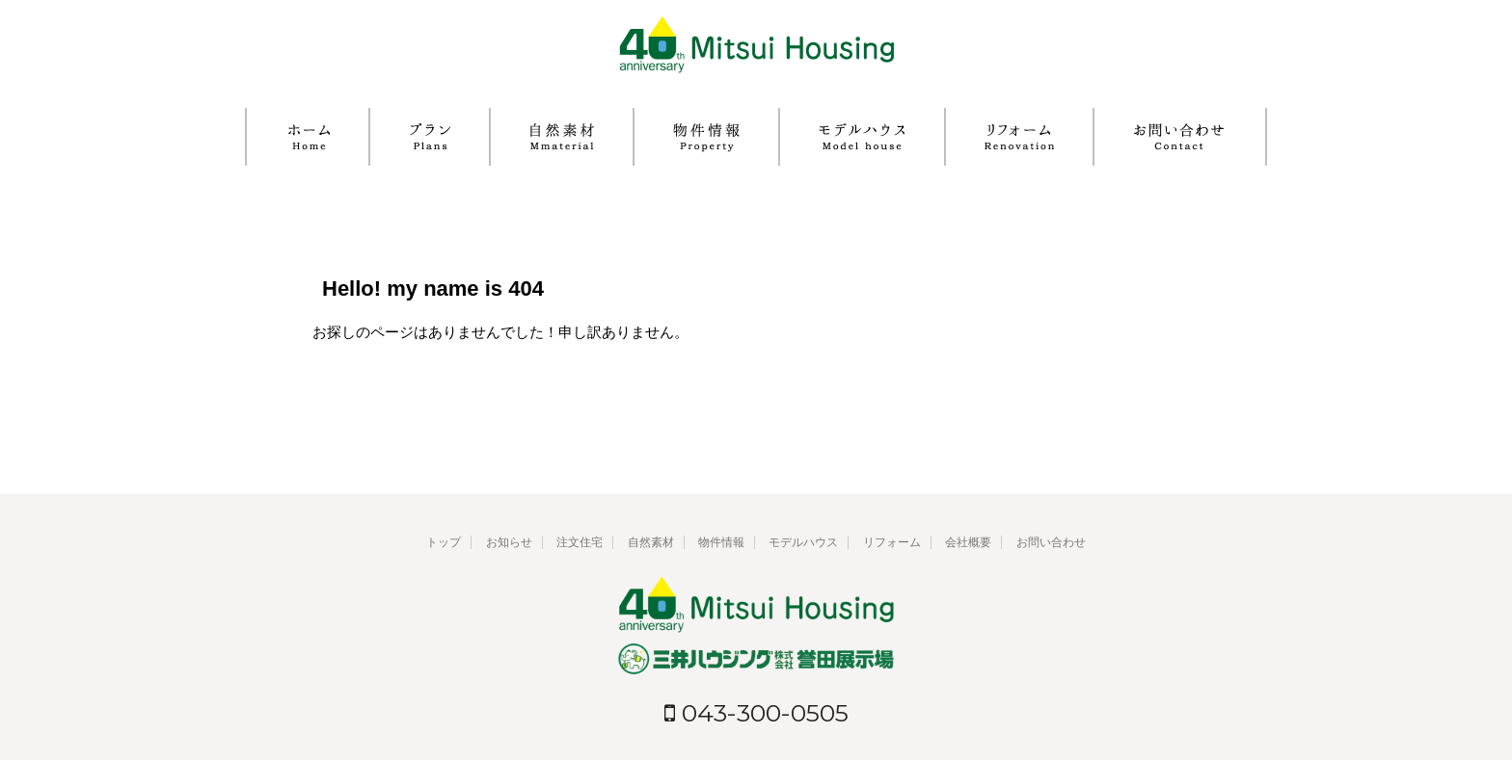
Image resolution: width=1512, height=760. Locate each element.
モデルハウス (803, 542)
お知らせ (509, 542)
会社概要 (968, 542)
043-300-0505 (756, 712)
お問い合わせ (1051, 542)
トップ (443, 542)
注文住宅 (579, 542)
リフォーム (892, 542)
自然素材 (651, 542)
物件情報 (721, 542)
